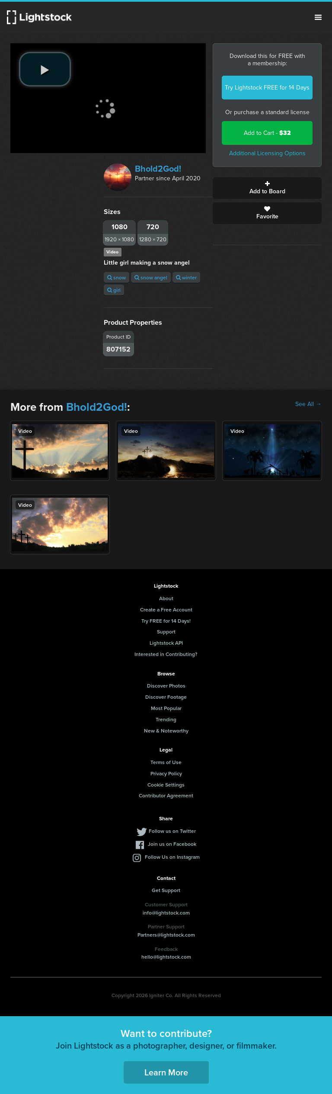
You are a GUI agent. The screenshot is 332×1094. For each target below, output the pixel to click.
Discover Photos (166, 685)
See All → (308, 404)
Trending (166, 719)
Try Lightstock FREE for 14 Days (267, 87)
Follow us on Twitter (172, 831)
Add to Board (267, 188)
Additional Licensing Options (267, 153)
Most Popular (166, 708)
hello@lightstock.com (166, 956)
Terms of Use (166, 762)
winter (186, 277)
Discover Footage (166, 697)
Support (166, 631)
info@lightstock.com (166, 912)
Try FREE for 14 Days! (166, 620)
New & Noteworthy (166, 730)
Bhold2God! (158, 168)
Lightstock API (166, 642)
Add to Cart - (267, 133)
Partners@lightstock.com (166, 934)
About (166, 598)
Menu (318, 17)
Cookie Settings (166, 784)
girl (114, 290)
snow (116, 277)
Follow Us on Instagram (172, 856)
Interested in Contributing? (166, 654)
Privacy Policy (166, 773)
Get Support (166, 890)
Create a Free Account (166, 609)
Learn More (166, 1072)
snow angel (150, 277)
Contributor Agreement (166, 795)
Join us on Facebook (172, 844)
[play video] (45, 69)
